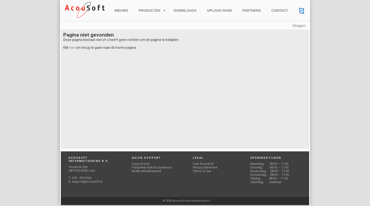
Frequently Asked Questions (152, 167)
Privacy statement (205, 167)
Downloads (185, 10)
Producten (149, 10)
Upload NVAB (219, 10)
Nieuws (121, 10)
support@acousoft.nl (87, 181)
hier (72, 47)
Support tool (141, 164)
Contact (280, 10)
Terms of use (202, 171)
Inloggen (299, 26)
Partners (251, 10)
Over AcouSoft (203, 164)
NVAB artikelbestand (146, 171)
